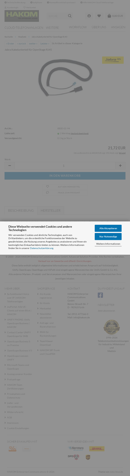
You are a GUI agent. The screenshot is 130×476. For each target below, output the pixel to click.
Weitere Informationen (108, 243)
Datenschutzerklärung (41, 248)
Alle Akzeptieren (108, 228)
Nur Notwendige (108, 236)
